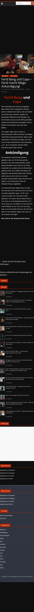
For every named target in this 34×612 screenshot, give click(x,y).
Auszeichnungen (4, 535)
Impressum (3, 518)
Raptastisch (5, 76)
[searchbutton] (32, 3)
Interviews (3, 547)
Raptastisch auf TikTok (6, 478)
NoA (1, 556)
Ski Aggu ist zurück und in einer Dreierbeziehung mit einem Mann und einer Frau (19, 361)
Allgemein (3, 529)
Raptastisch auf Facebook (7, 470)
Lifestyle (2, 550)
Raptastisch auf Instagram (7, 473)
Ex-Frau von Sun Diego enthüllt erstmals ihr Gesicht (19, 335)
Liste (1, 553)
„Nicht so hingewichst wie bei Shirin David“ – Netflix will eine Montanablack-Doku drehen (20, 403)
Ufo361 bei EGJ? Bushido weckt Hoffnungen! (12, 263)
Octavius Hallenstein (19, 89)
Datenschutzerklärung (6, 515)
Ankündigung (14, 76)
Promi (1, 559)
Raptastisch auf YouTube (7, 476)
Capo (28, 89)
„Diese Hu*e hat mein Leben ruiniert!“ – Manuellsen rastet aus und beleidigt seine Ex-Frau (19, 301)
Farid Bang (4, 91)
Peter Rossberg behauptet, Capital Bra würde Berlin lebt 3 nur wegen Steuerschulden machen (19, 369)
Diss (1, 541)
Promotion (3, 562)
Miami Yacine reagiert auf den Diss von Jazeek (17, 395)
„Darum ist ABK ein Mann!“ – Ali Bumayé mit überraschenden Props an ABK (17, 352)
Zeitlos (2, 567)
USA (1, 565)
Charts (2, 538)
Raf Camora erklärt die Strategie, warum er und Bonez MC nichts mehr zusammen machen (19, 378)
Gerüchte (2, 544)
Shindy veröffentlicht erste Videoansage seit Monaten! (16, 273)
